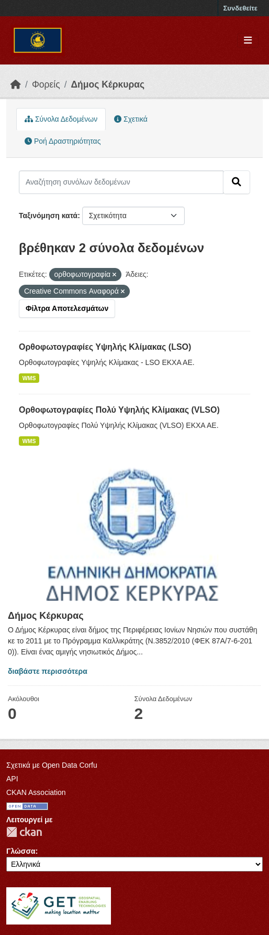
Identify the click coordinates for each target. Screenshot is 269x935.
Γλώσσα (21, 851)
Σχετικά (131, 119)
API (12, 779)
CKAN (24, 831)
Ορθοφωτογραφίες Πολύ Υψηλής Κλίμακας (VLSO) (119, 409)
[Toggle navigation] (248, 40)
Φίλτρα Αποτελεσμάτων (67, 308)
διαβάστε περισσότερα (47, 671)
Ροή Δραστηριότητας (62, 141)
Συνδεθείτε (240, 8)
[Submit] (236, 182)
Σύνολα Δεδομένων (61, 119)
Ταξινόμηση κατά (48, 215)
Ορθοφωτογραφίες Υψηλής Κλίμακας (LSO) (105, 346)
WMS (29, 378)
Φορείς (46, 84)
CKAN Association (36, 792)
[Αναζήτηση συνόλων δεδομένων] (121, 182)
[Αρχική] (15, 84)
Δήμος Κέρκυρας (108, 84)
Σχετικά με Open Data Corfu (51, 765)
